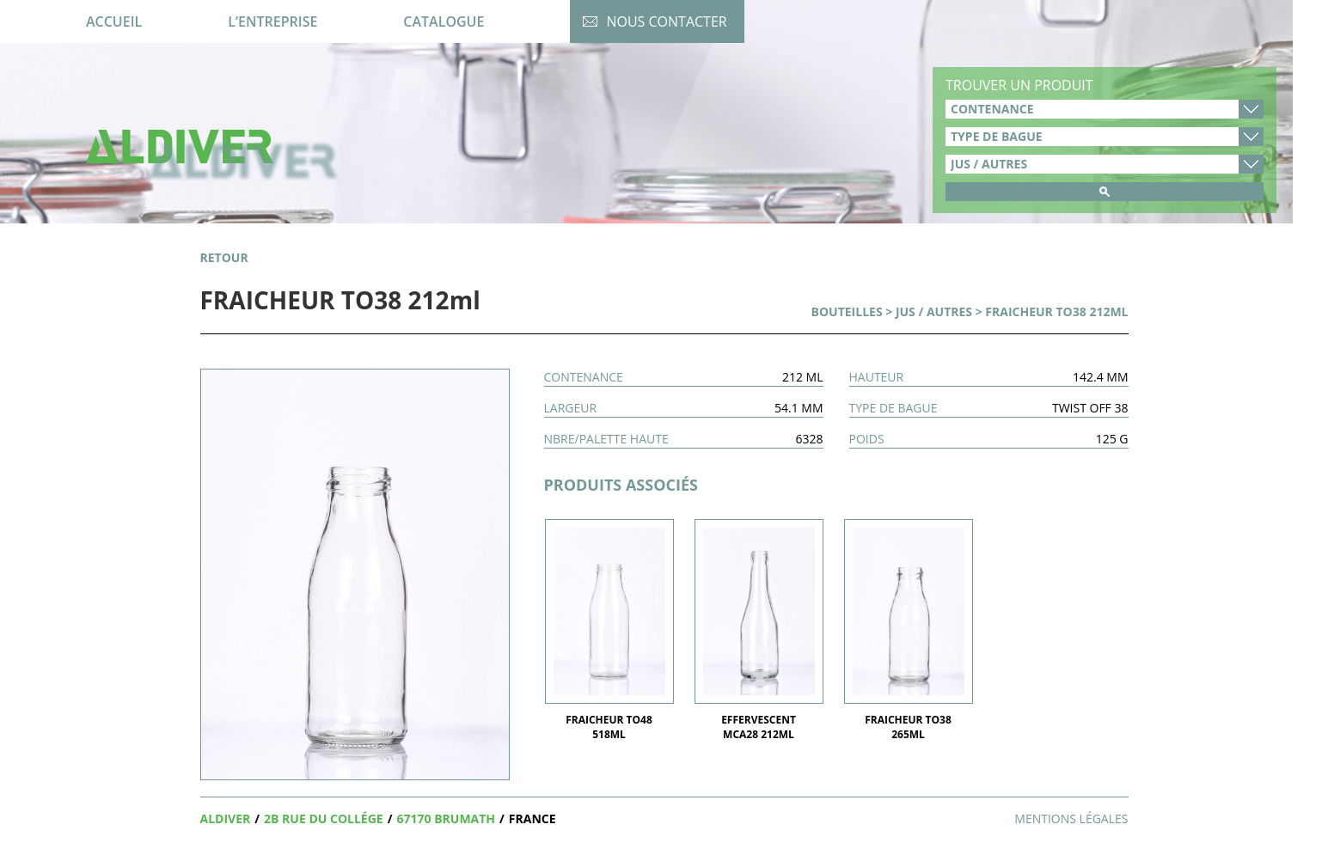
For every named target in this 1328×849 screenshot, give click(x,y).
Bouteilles (847, 311)
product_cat (1105, 164)
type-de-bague (1105, 136)
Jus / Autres (934, 311)
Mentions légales (1071, 818)
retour (224, 257)
